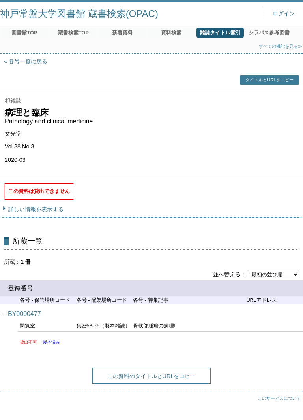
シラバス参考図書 (269, 33)
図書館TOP (24, 33)
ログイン (284, 14)
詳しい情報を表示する (36, 209)
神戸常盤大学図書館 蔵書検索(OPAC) (79, 13)
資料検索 (171, 33)
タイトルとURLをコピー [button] (269, 80)
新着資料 (122, 33)
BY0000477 (24, 313)
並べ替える (227, 274)
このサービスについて (279, 398)
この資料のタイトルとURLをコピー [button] (151, 376)
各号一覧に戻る (28, 61)
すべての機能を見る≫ (280, 46)
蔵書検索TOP (73, 33)
